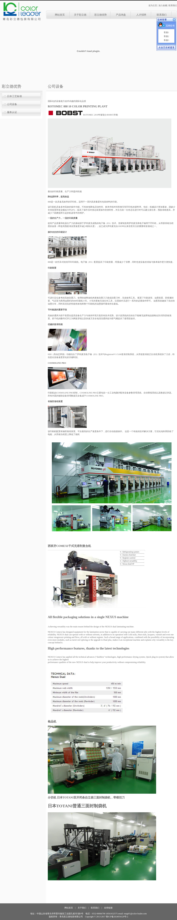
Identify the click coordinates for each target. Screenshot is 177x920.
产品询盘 (121, 14)
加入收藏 (163, 5)
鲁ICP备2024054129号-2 (117, 916)
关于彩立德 (80, 14)
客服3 (166, 40)
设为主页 (153, 5)
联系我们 (173, 5)
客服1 (166, 32)
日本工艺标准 (14, 96)
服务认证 (12, 112)
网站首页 (60, 14)
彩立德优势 (100, 14)
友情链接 (108, 908)
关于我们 (82, 908)
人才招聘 (141, 14)
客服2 (166, 36)
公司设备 (12, 104)
